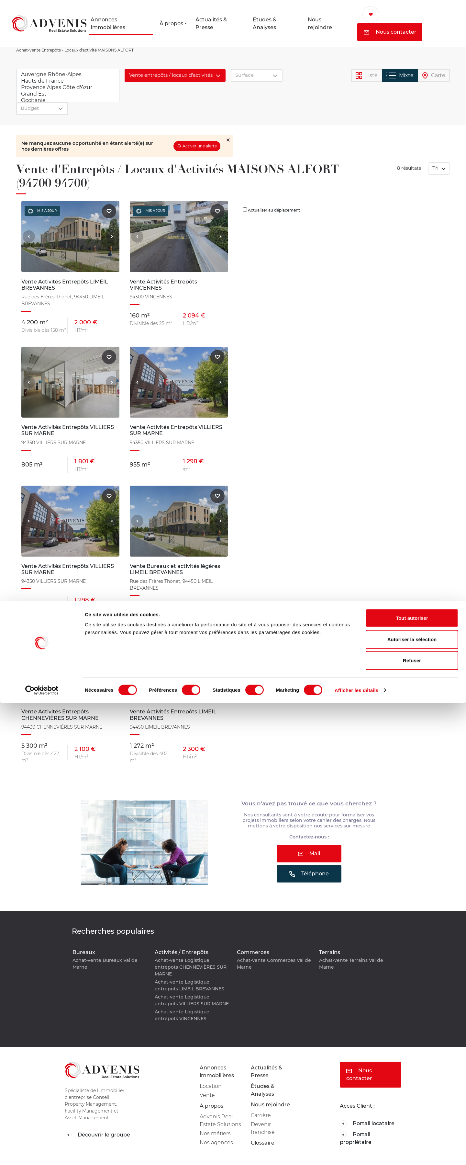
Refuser (412, 1122)
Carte (433, 75)
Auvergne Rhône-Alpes (67, 74)
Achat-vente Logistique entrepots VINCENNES (182, 1015)
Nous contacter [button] (390, 32)
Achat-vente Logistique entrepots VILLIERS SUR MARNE (192, 1000)
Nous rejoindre (320, 23)
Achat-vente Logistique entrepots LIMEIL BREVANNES (189, 985)
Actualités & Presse (211, 23)
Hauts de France (67, 81)
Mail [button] (309, 853)
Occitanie (67, 100)
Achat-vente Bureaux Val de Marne (105, 963)
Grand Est (67, 94)
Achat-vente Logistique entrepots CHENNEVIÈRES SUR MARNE (191, 967)
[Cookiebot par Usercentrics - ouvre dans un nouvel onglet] (42, 1152)
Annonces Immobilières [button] (108, 23)
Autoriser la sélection (412, 1101)
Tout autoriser (412, 1080)
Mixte (400, 75)
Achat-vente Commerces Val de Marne (274, 963)
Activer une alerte (200, 146)
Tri (436, 168)
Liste (367, 75)
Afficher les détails (356, 1152)
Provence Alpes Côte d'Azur (67, 87)
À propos (171, 23)
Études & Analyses (264, 23)
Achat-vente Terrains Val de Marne (351, 963)
